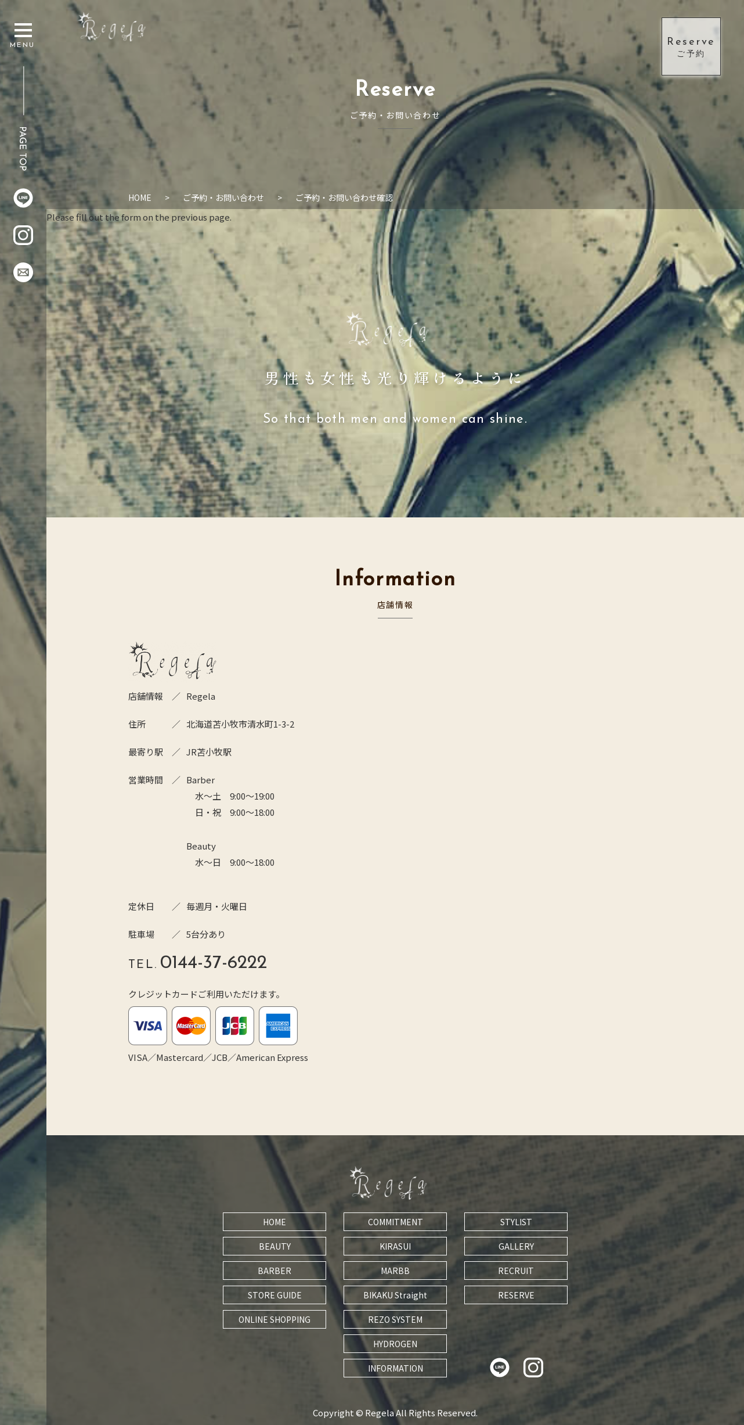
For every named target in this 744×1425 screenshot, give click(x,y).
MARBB (395, 1270)
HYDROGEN (395, 1344)
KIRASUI (395, 1246)
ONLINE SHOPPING (274, 1319)
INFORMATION (395, 1368)
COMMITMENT (395, 1222)
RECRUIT (516, 1270)
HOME (274, 1222)
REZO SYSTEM (395, 1319)
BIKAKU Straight (395, 1295)
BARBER (274, 1270)
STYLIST (516, 1222)
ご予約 (691, 46)
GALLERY (516, 1246)
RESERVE (516, 1295)
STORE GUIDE (275, 1295)
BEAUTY (275, 1246)
